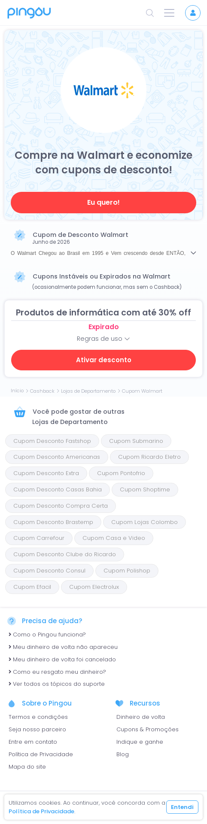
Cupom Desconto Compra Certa (60, 506)
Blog (122, 754)
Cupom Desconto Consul (49, 570)
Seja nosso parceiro (37, 729)
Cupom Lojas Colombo (144, 522)
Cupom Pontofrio (121, 473)
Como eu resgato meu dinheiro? (57, 672)
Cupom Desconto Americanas (56, 457)
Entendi (182, 807)
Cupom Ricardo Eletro (149, 457)
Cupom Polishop (127, 570)
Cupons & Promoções (147, 729)
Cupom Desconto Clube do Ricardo (64, 554)
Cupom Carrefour (38, 538)
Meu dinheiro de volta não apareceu (63, 647)
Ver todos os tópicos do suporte (57, 684)
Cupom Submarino (136, 441)
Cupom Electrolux (94, 587)
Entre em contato (33, 741)
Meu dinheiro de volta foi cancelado (62, 659)
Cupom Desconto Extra (46, 473)
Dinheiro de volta (140, 717)
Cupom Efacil (32, 587)
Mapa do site (27, 766)
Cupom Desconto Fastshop (52, 441)
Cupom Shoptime (145, 489)
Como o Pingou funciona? (47, 634)
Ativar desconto (103, 359)
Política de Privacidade (41, 754)
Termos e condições (38, 717)
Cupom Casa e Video (113, 538)
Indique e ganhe (139, 741)
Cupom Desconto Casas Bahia (57, 489)
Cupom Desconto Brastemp (53, 522)
